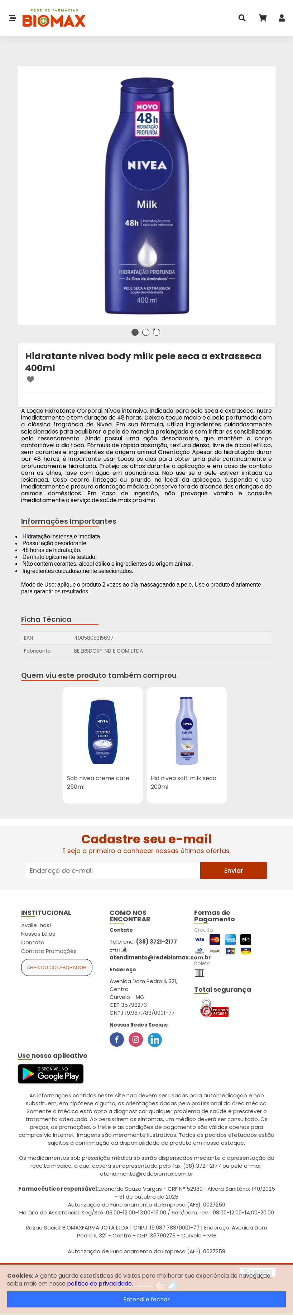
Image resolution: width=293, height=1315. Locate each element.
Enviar (233, 870)
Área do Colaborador (57, 967)
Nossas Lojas (38, 933)
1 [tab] (135, 332)
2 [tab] (145, 332)
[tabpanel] (146, 195)
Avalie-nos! (36, 925)
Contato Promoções (49, 951)
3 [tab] (156, 332)
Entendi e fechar (146, 1299)
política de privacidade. (100, 1283)
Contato (32, 942)
